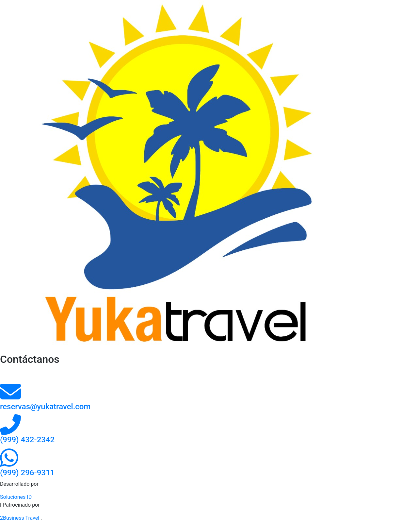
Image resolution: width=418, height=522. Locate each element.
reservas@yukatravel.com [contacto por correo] (45, 406)
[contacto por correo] (10, 398)
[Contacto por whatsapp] (9, 464)
